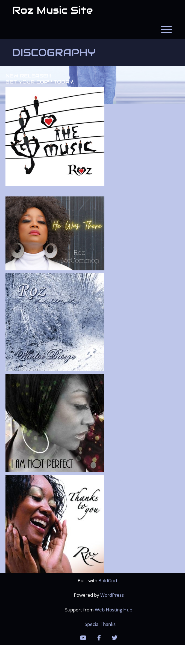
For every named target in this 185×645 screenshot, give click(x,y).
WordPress (112, 595)
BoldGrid (107, 580)
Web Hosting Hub (113, 610)
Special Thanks (100, 624)
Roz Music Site (52, 10)
